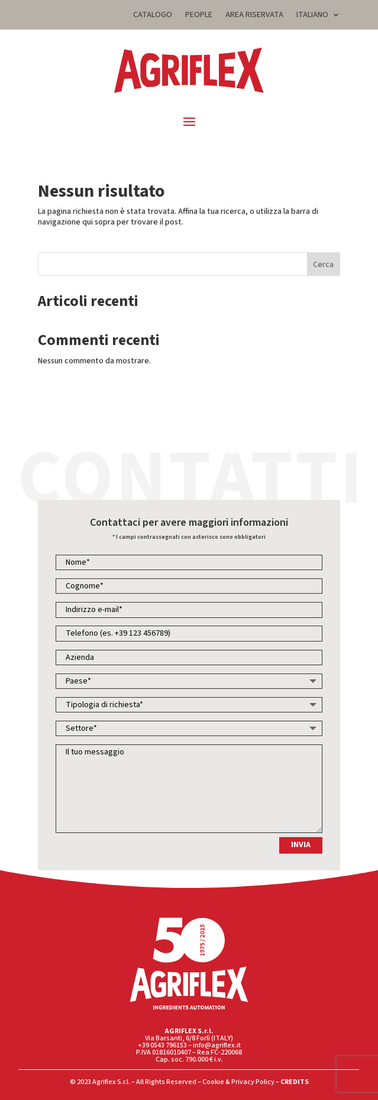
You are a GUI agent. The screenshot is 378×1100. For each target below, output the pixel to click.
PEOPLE (198, 16)
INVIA (301, 845)
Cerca (323, 265)
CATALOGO (152, 16)
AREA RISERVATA (254, 16)
